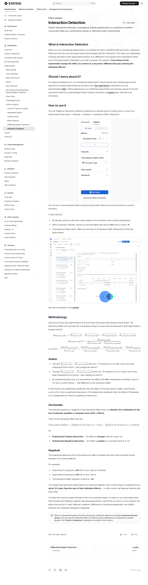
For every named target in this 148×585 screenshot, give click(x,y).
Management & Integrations (61, 10)
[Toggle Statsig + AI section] (18, 229)
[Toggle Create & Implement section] (18, 54)
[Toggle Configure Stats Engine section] (18, 58)
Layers (111, 92)
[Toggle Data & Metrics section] (18, 237)
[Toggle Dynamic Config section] (18, 153)
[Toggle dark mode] (142, 3)
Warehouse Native (26, 10)
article (75, 307)
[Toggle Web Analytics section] (18, 185)
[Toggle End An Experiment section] (18, 62)
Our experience (101, 85)
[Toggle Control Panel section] (18, 233)
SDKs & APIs (42, 10)
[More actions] (139, 23)
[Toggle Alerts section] (18, 181)
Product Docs (10, 10)
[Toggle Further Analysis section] (18, 104)
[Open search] (74, 3)
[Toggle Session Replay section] (18, 225)
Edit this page (135, 570)
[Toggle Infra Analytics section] (18, 177)
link (64, 89)
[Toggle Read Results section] (18, 66)
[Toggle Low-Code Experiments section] (18, 221)
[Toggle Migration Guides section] (18, 274)
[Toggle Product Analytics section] (18, 173)
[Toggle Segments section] (18, 157)
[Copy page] (129, 23)
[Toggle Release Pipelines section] (18, 161)
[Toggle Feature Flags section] (18, 149)
